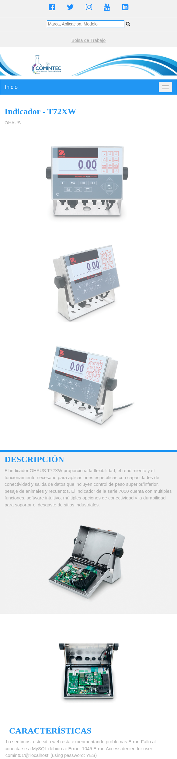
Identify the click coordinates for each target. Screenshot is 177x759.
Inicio (11, 87)
